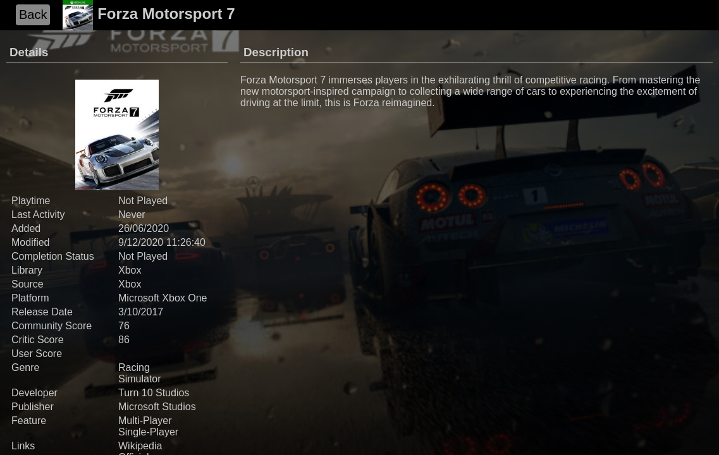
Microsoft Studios (157, 406)
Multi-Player (144, 420)
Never (131, 214)
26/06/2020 (143, 228)
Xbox (129, 270)
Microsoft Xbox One (162, 298)
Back (33, 14)
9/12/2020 (140, 242)
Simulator (139, 378)
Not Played (143, 256)
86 (124, 339)
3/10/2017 (140, 311)
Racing (134, 367)
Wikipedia (140, 445)
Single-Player (148, 432)
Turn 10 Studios (153, 392)
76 (124, 325)
